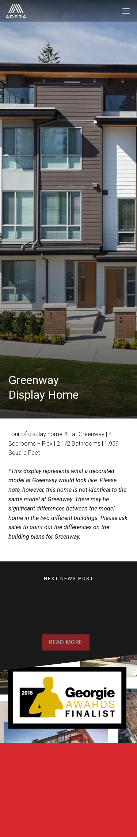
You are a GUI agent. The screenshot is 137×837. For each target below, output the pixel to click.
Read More (66, 645)
